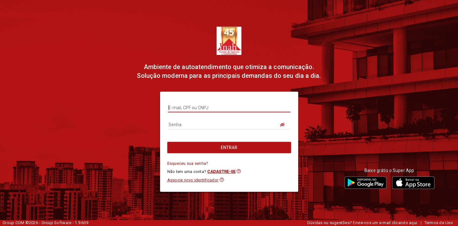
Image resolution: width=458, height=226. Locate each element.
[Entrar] (229, 147)
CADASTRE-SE (221, 171)
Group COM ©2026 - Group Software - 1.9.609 (45, 222)
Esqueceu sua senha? (187, 163)
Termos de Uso (438, 222)
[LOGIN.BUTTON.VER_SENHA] (283, 124)
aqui (413, 222)
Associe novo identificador (193, 180)
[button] (239, 171)
